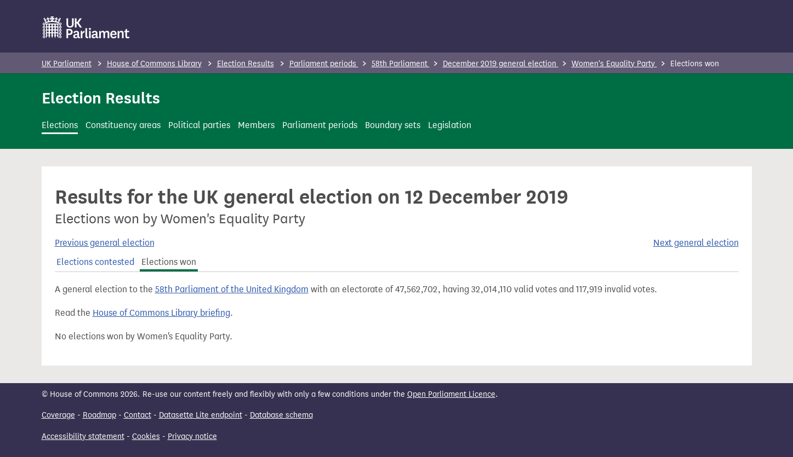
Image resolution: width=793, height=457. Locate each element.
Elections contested (95, 262)
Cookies (146, 436)
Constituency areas (123, 125)
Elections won (168, 262)
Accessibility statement (83, 436)
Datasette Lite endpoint (200, 415)
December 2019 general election (500, 63)
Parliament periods (323, 63)
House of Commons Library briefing (161, 313)
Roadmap (99, 415)
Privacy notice (192, 436)
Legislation (449, 125)
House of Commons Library (154, 63)
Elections (60, 125)
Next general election (696, 243)
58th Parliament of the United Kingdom (232, 289)
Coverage (58, 415)
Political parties (199, 125)
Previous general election (105, 243)
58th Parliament (401, 63)
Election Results (245, 63)
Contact (137, 415)
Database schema (281, 415)
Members (256, 125)
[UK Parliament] (86, 27)
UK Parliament (67, 63)
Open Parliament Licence (451, 394)
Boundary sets (392, 125)
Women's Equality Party (614, 63)
